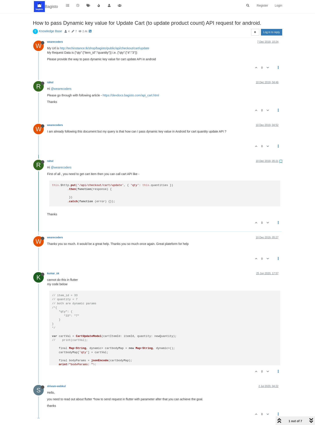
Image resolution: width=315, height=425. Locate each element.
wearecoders (55, 41)
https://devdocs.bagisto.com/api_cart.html (131, 95)
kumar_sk (53, 273)
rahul (50, 82)
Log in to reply (271, 32)
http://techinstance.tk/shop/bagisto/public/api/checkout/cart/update (104, 48)
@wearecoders (61, 88)
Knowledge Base (50, 31)
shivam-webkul (56, 386)
